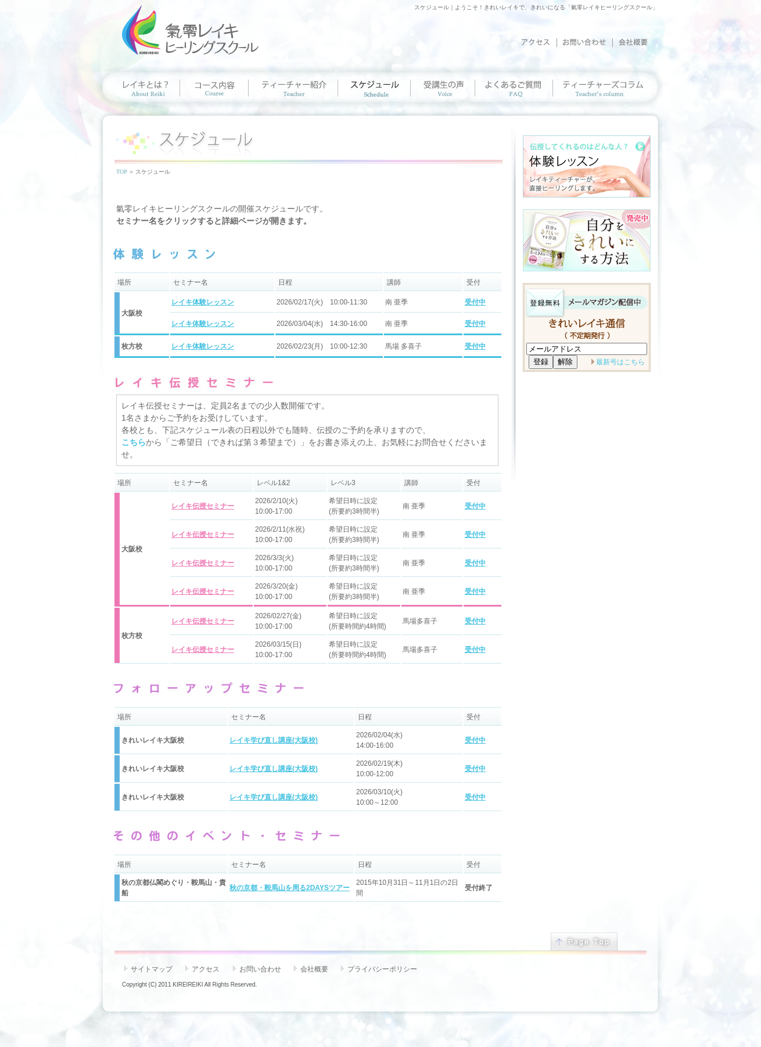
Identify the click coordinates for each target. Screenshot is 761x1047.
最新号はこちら (620, 362)
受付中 (475, 302)
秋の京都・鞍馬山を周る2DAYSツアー (289, 888)
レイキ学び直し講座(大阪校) (273, 740)
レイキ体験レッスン (202, 302)
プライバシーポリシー (382, 969)
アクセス (206, 969)
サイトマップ (152, 969)
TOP (121, 171)
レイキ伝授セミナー (202, 506)
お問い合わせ (260, 969)
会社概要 (314, 969)
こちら (133, 442)
